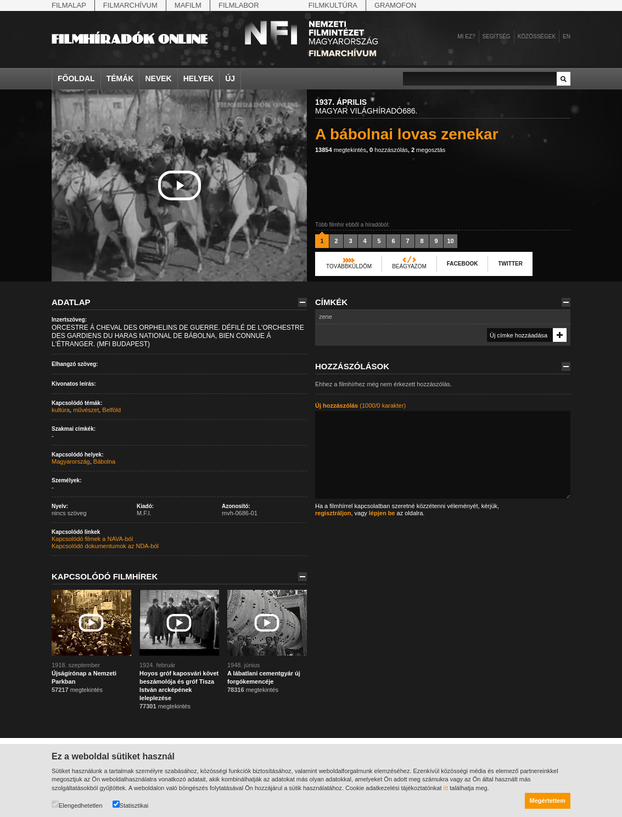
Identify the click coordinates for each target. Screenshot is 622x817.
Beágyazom (409, 266)
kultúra (61, 410)
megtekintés (340, 150)
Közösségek (537, 36)
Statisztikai (131, 805)
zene (325, 316)
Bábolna (104, 461)
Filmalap (69, 5)
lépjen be (382, 513)
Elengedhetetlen (77, 805)
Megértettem (547, 800)
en (566, 36)
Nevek (158, 78)
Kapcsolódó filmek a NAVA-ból (92, 539)
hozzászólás (388, 150)
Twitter (510, 264)
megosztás (428, 150)
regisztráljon (333, 513)
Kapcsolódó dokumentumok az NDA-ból (105, 546)
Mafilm (188, 5)
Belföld (111, 410)
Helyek (198, 78)
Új (230, 78)
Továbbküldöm (349, 266)
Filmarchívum (130, 5)
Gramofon (395, 5)
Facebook (462, 264)
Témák (120, 78)
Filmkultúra (333, 5)
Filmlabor (238, 5)
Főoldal (76, 78)
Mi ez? (466, 36)
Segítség (497, 36)
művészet (86, 410)
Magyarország (71, 461)
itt (446, 788)
